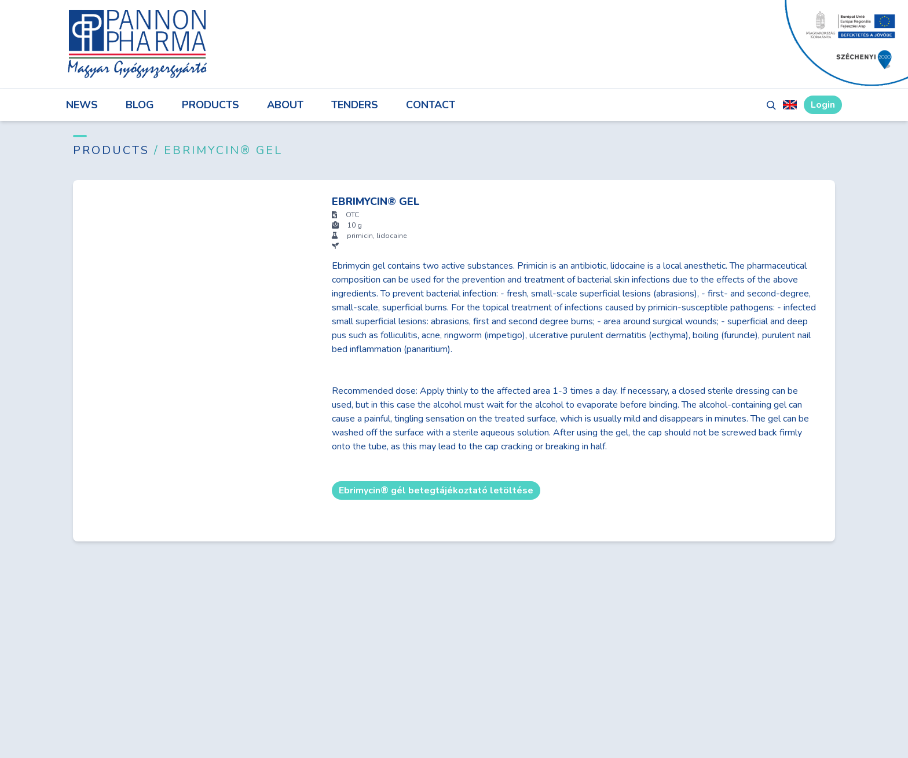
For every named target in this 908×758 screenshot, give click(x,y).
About (285, 105)
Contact (430, 105)
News (82, 105)
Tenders (354, 105)
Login (823, 104)
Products (210, 105)
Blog (140, 105)
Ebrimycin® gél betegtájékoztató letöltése (436, 490)
